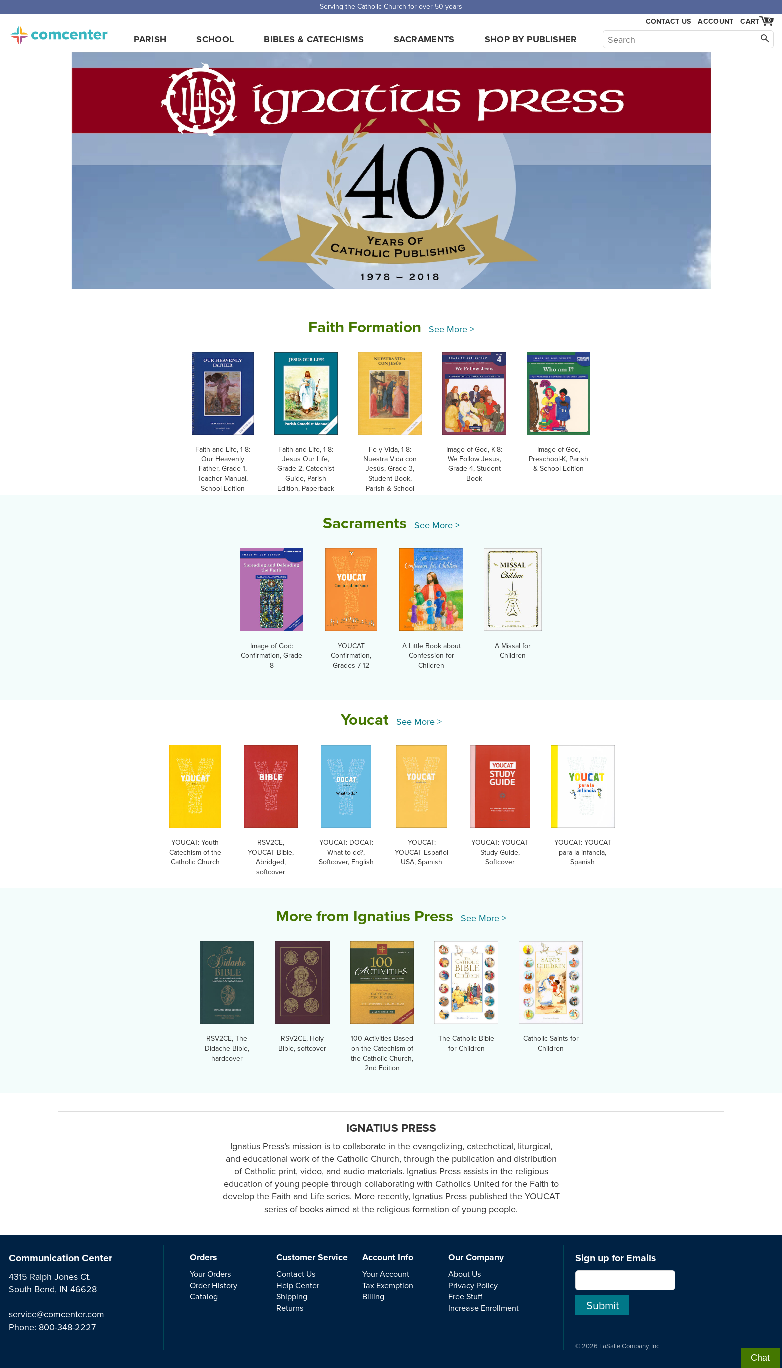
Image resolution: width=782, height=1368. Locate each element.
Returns (290, 1307)
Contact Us (668, 21)
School (215, 39)
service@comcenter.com (56, 1314)
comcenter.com (59, 32)
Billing (373, 1296)
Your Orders (210, 1273)
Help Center (297, 1285)
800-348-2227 (67, 1327)
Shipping (291, 1296)
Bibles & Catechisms (314, 39)
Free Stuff (465, 1296)
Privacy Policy (473, 1285)
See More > (451, 329)
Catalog (204, 1296)
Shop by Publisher (531, 39)
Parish (150, 39)
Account (715, 21)
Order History (213, 1285)
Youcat (365, 719)
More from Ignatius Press (364, 916)
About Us (464, 1273)
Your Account (385, 1273)
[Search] (688, 39)
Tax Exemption (387, 1285)
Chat (760, 1358)
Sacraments (424, 39)
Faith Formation (364, 326)
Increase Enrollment (483, 1307)
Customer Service (312, 1257)
